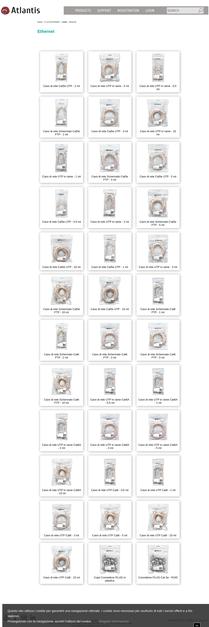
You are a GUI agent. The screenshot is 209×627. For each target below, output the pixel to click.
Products (83, 11)
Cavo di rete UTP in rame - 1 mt (61, 176)
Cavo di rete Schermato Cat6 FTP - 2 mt (61, 356)
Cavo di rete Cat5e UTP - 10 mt (62, 267)
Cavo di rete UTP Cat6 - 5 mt (109, 535)
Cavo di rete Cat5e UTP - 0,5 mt (61, 221)
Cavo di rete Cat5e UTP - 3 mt (109, 131)
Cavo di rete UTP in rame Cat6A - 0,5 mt (109, 401)
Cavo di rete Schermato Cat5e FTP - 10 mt (61, 311)
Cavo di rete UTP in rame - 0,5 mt (157, 87)
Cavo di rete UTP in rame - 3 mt (158, 267)
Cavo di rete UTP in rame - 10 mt (158, 133)
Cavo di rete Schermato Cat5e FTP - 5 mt (158, 223)
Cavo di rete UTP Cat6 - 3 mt (61, 535)
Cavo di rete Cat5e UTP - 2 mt (61, 86)
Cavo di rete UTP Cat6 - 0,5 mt (109, 490)
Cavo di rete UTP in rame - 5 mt (110, 86)
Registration (128, 11)
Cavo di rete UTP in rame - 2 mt (110, 221)
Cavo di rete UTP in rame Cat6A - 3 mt (109, 446)
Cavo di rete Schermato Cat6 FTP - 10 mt (61, 401)
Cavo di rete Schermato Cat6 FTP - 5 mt (158, 356)
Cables (64, 22)
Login (149, 11)
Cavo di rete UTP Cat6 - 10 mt (158, 535)
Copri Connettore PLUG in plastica (110, 579)
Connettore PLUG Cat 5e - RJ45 (158, 577)
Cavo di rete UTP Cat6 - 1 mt (157, 490)
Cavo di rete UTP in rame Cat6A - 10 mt (61, 492)
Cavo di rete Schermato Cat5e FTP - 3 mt (109, 178)
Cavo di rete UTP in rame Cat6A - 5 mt (157, 446)
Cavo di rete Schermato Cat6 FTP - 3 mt (109, 356)
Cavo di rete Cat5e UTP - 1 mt (109, 267)
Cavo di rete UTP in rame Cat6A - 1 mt (157, 401)
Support (104, 11)
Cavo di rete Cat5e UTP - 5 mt (158, 176)
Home (40, 22)
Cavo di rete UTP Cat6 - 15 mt (61, 577)
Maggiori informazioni (114, 621)
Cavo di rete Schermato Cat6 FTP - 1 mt (158, 311)
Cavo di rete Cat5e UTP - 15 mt (110, 309)
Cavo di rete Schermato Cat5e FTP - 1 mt (61, 133)
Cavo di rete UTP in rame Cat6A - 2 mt (61, 446)
